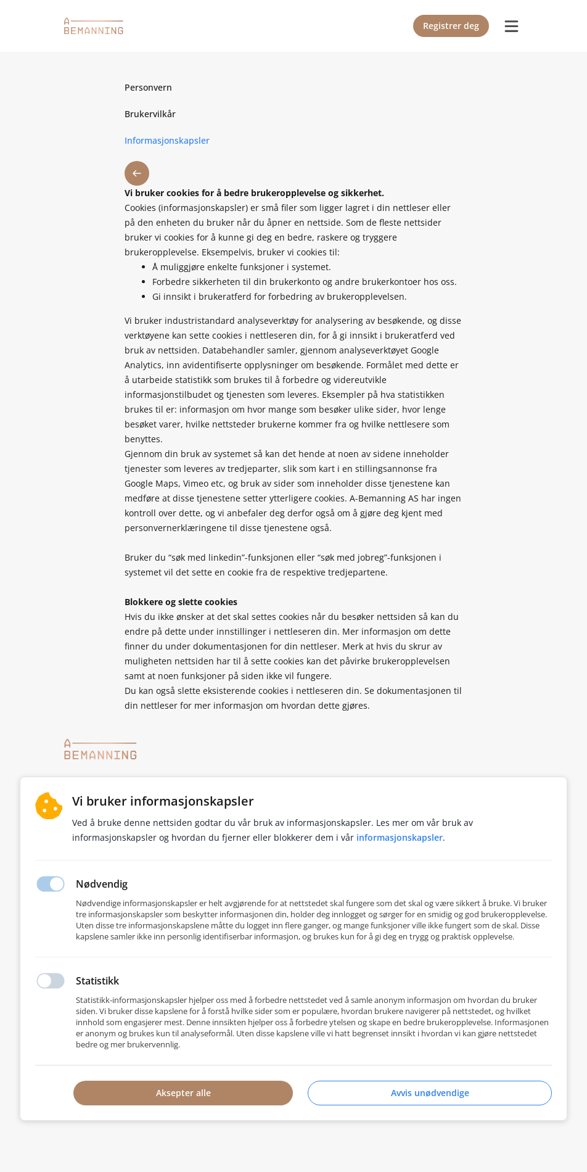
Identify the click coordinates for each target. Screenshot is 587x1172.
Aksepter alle (183, 1093)
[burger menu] (511, 26)
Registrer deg (451, 25)
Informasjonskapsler (399, 837)
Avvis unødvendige (430, 1093)
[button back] (137, 173)
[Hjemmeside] (101, 749)
